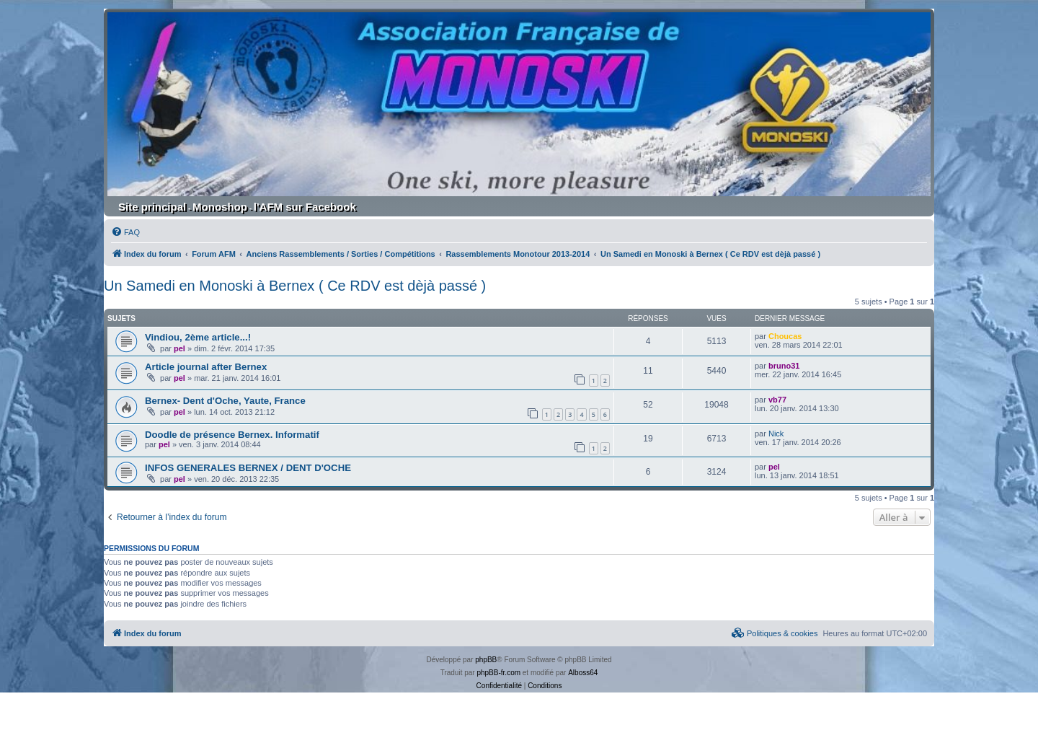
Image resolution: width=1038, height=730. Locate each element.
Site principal (152, 207)
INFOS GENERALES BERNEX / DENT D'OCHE (248, 467)
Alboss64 (583, 673)
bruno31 (783, 365)
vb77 (777, 399)
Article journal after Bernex (206, 366)
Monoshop (219, 207)
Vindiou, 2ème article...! (198, 337)
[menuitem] (125, 232)
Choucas (785, 336)
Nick (776, 433)
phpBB (486, 660)
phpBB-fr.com (498, 673)
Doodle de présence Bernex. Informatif (232, 434)
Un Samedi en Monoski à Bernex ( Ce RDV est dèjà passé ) (295, 286)
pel (179, 348)
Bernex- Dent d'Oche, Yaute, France (225, 400)
